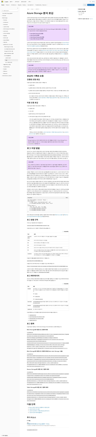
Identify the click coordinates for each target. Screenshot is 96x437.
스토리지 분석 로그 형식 (34, 409)
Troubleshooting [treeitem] (6, 66)
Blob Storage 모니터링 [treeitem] (8, 46)
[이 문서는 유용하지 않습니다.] (92, 19)
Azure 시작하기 (91, 4)
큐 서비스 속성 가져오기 (58, 50)
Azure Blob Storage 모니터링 (36, 33)
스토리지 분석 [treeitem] (8, 57)
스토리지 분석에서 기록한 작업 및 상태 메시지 (48, 97)
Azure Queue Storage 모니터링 (37, 37)
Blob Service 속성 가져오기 (47, 50)
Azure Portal (65, 42)
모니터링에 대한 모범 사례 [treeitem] (9, 49)
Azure (32, 9)
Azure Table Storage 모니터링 (36, 38)
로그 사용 (63, 53)
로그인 (93, 1)
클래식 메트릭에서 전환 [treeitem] (8, 53)
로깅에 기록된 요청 (82, 11)
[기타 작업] (68, 9)
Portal (85, 4)
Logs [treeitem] (6, 60)
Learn (28, 9)
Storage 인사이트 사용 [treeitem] (8, 51)
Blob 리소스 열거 (59, 214)
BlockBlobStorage (43, 69)
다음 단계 (80, 14)
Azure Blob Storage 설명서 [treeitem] (7, 13)
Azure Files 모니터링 (34, 35)
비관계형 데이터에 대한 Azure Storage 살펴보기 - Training (38, 423)
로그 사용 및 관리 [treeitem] (8, 62)
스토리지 (37, 9)
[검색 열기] (90, 2)
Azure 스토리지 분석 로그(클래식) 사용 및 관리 (39, 407)
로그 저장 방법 (81, 13)
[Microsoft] (2, 1)
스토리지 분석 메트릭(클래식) (35, 412)
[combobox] (9, 11)
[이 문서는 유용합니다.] (90, 19)
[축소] (17, 8)
